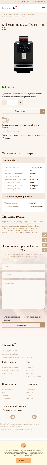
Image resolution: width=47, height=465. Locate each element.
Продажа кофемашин (27, 14)
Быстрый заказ (30, 111)
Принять (23, 460)
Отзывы (29, 395)
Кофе (28, 362)
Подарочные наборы (34, 376)
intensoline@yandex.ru (10, 354)
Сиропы (5, 395)
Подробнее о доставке (11, 131)
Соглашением (28, 455)
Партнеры (30, 398)
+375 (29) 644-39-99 (22, 2)
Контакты (29, 392)
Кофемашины (13, 14)
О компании (32, 384)
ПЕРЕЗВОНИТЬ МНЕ (39, 1)
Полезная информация (14, 406)
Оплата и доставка (12, 410)
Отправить (31, 325)
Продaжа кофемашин (10, 370)
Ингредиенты (9, 384)
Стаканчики (7, 398)
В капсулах (30, 373)
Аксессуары (7, 373)
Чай (3, 392)
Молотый (29, 370)
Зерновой (29, 367)
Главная (5, 14)
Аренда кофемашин (10, 367)
